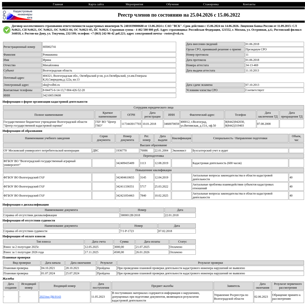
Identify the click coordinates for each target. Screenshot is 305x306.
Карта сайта (96, 4)
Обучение (172, 4)
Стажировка (211, 4)
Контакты (249, 4)
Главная (58, 4)
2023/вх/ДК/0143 (50, 296)
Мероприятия (134, 4)
